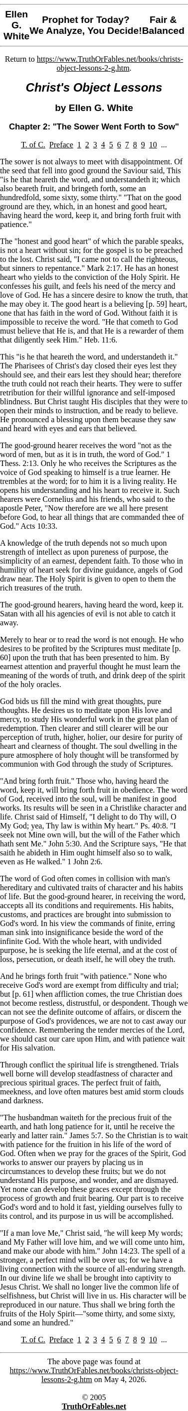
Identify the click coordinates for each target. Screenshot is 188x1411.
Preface (61, 144)
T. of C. (33, 144)
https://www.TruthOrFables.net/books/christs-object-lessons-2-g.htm (110, 63)
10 (153, 144)
